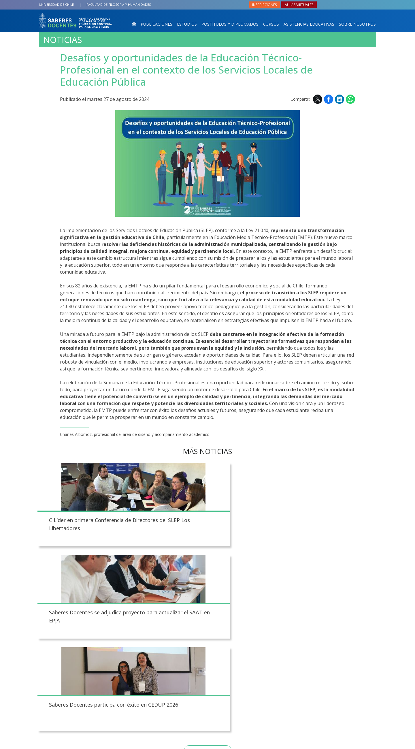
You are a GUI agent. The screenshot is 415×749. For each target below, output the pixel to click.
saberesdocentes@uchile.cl (113, 680)
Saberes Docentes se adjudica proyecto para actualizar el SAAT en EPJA (204, 529)
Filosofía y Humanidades (118, 4)
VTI (190, 743)
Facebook (328, 99)
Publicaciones (156, 24)
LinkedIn (339, 99)
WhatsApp (350, 99)
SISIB (180, 743)
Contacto (197, 637)
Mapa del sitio (231, 659)
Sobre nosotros (357, 24)
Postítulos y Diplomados (230, 24)
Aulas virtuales (299, 4)
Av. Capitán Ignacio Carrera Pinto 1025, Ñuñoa (113, 659)
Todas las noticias (208, 568)
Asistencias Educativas (309, 24)
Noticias (62, 39)
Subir (43, 594)
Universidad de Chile (56, 4)
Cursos (271, 24)
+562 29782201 (84, 669)
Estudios (187, 24)
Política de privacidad (246, 743)
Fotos (221, 637)
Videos (222, 648)
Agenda (195, 659)
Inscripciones (264, 4)
